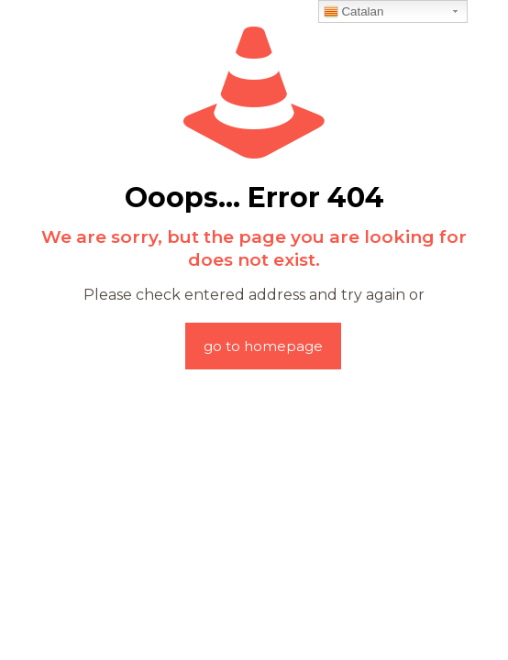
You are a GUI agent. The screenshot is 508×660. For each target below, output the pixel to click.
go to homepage (263, 346)
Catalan (354, 12)
